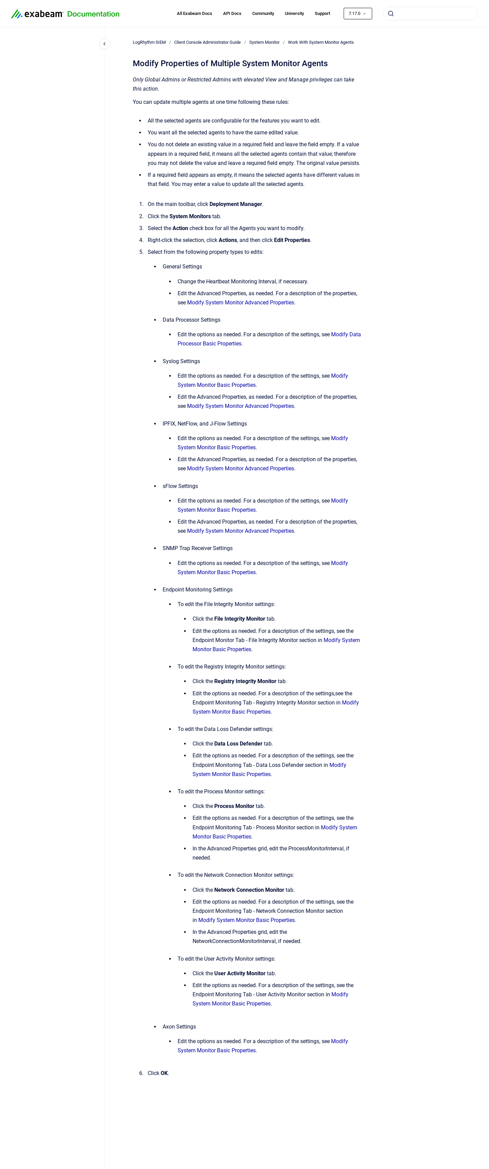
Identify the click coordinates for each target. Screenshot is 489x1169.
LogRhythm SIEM (149, 42)
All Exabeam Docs (194, 13)
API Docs (232, 13)
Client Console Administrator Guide (207, 42)
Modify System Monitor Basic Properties (246, 920)
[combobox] (430, 13)
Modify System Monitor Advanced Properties (240, 302)
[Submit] (390, 13)
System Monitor (264, 42)
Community (263, 13)
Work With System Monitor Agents (321, 42)
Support (322, 13)
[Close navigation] (104, 43)
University (294, 13)
